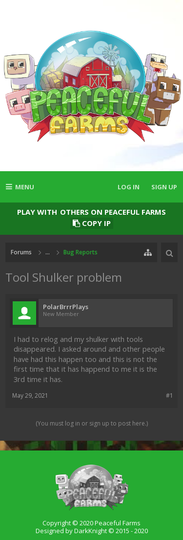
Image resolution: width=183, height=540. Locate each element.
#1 (169, 395)
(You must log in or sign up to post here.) (92, 423)
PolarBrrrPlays (65, 307)
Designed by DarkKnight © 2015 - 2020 (92, 530)
